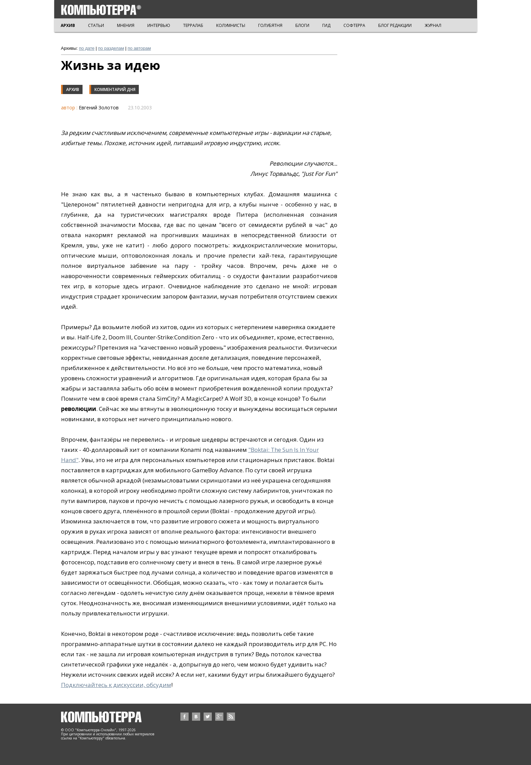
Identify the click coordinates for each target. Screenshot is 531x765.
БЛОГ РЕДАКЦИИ (395, 25)
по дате (86, 48)
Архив (72, 89)
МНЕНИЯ (125, 25)
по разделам (111, 48)
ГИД (326, 25)
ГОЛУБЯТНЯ (270, 25)
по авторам (139, 48)
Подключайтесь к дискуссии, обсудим (116, 685)
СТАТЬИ (96, 25)
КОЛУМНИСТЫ (230, 25)
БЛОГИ (302, 25)
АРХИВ (68, 25)
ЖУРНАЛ (433, 25)
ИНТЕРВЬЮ (158, 25)
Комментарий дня (114, 89)
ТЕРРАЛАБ (193, 25)
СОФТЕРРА (354, 25)
